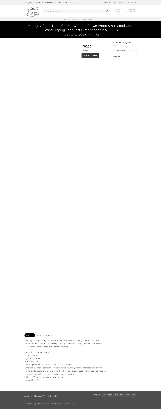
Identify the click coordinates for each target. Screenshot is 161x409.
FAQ (113, 3)
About (67, 19)
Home (65, 35)
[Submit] (107, 11)
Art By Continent (78, 35)
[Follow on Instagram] (128, 3)
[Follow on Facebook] (126, 3)
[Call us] (133, 3)
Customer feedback (89, 19)
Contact (107, 3)
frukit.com (70, 404)
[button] (118, 11)
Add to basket (90, 55)
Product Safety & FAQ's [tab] (44, 335)
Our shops (76, 19)
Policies (120, 3)
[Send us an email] (130, 3)
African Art (94, 35)
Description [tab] (30, 335)
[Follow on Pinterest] (135, 3)
